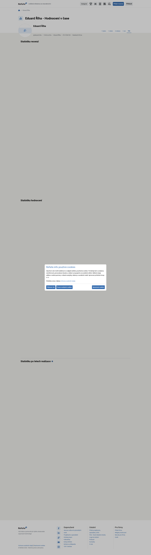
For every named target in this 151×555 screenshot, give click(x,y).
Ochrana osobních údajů (68, 281)
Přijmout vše (51, 287)
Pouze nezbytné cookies (64, 287)
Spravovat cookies (98, 287)
